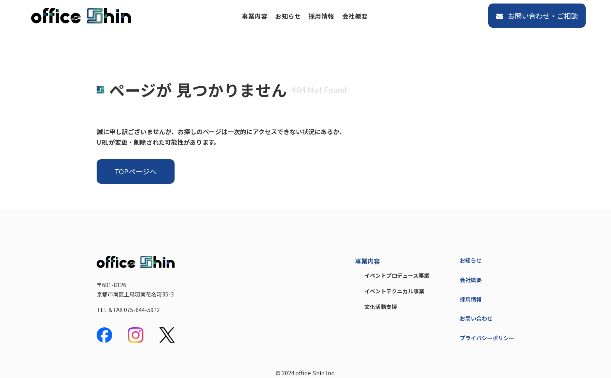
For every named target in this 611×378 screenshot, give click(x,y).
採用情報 (321, 16)
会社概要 (355, 16)
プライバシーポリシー (487, 338)
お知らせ (288, 16)
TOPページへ (136, 171)
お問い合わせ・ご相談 (537, 16)
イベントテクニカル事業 (394, 291)
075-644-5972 (142, 310)
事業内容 (254, 16)
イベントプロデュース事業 (396, 275)
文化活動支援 (380, 307)
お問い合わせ (476, 318)
